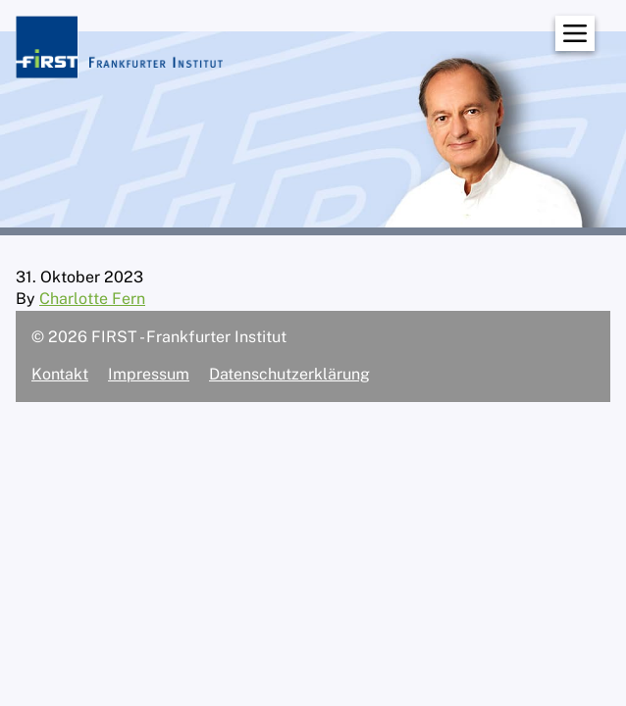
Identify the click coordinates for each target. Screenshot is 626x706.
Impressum (148, 374)
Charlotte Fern (92, 298)
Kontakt (59, 374)
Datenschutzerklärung (289, 374)
